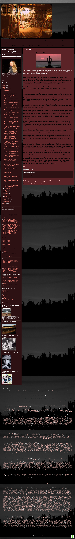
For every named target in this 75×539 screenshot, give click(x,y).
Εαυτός (41, 423)
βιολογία (55, 406)
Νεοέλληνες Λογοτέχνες (59, 471)
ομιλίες (28, 477)
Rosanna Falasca (6, 527)
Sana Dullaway (42, 527)
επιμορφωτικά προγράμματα (45, 434)
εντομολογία (61, 433)
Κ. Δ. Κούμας (30, 448)
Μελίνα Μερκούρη (50, 465)
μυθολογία (20, 470)
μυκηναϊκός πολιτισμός (38, 470)
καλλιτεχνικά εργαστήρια (7, 449)
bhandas (63, 509)
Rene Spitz (39, 526)
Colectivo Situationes (11, 511)
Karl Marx (10, 518)
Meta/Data (5, 521)
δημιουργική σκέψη (49, 416)
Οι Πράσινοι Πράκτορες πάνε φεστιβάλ (11, 277)
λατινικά (63, 458)
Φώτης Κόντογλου (25, 503)
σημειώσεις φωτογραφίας (8, 488)
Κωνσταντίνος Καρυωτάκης (56, 457)
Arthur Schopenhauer (28, 509)
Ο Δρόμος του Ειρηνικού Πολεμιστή (11, 117)
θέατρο (17, 440)
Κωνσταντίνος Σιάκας (66, 457)
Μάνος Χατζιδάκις (31, 463)
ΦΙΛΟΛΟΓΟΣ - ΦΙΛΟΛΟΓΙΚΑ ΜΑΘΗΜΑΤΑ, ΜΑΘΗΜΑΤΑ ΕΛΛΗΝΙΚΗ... (11, 186)
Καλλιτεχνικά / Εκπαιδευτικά (28, 40)
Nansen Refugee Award (21, 522)
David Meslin (38, 511)
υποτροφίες (35, 500)
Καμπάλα (28, 449)
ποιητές (46, 484)
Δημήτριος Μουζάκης (20, 416)
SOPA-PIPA (24, 528)
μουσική (53, 468)
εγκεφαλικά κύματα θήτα (49, 423)
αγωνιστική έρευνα (63, 390)
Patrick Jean (15, 524)
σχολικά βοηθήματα (26, 495)
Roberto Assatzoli (51, 526)
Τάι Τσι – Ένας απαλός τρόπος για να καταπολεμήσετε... (11, 115)
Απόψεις (39, 45)
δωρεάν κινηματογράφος (48, 422)
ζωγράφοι (27, 438)
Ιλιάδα (34, 443)
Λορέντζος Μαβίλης (45, 460)
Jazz (34, 517)
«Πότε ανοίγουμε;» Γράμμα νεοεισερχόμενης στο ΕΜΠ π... (11, 183)
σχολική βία (18, 496)
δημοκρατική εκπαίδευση (59, 416)
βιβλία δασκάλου (57, 405)
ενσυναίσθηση (55, 433)
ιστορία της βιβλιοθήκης (33, 445)
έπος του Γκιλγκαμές (36, 435)
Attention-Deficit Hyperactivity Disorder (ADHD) (50, 509)
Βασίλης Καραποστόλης (25, 405)
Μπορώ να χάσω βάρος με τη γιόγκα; (12, 100)
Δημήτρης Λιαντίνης (42, 415)
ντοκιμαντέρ (68, 474)
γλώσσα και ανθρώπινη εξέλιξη (52, 410)
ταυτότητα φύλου (18, 498)
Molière (62, 521)
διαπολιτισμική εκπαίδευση (25, 418)
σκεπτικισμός (29, 488)
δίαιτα (65, 417)
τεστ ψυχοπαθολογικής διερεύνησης (29, 498)
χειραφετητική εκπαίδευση (65, 504)
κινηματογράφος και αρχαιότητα (20, 453)
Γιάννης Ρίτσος (27, 409)
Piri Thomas (20, 525)
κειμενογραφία (29, 452)
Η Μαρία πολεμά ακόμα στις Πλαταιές (12, 166)
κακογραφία (60, 448)
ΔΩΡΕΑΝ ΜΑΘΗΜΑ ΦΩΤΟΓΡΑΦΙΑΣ (10, 153)
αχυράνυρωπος (5, 405)
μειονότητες (28, 465)
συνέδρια (5, 492)
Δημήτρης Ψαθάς (12, 416)
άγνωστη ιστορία (53, 390)
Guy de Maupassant (68, 515)
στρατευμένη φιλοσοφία (7, 490)
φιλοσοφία (5, 502)
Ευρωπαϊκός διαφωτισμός (17, 437)
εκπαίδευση (26, 426)
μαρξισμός (5, 464)
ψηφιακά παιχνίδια (15, 506)
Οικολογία (38, 40)
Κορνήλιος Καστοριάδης (43, 455)
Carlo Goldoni (29, 510)
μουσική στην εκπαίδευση (31, 469)
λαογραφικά (57, 458)
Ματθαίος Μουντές (20, 464)
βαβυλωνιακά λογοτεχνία (14, 405)
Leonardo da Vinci (49, 518)
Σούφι (56, 488)
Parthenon (9, 524)
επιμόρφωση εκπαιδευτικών (32, 434)
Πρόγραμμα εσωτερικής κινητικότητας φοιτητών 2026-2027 (11, 264)
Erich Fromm (33, 512)
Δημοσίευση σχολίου (31, 174)
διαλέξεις (6, 418)
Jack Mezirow (7, 517)
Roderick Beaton (60, 526)
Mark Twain (32, 520)
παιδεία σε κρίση (24, 480)
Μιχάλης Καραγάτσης (19, 468)
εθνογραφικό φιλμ (13, 424)
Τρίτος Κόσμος (12, 500)
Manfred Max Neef (65, 519)
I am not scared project (38, 516)
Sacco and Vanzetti (28, 527)
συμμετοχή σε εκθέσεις (41, 491)
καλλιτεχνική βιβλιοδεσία (19, 449)
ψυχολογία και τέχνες (30, 507)
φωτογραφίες (39, 503)
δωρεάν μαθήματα (58, 422)
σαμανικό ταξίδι (6, 487)
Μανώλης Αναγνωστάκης (40, 463)
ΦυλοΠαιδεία (55, 502)
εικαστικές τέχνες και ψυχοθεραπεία (40, 424)
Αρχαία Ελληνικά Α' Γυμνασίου (12, 398)
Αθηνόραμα (5, 297)
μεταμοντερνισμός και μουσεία (11, 466)
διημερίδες (63, 420)
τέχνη (40, 498)
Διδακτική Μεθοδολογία (28, 420)
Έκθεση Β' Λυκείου (56, 425)
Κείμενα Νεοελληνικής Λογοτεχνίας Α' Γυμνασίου (44, 450)
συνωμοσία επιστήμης (42, 493)
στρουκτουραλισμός (57, 490)
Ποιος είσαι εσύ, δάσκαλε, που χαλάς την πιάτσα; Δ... (11, 124)
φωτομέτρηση (5, 504)
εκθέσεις (5, 425)
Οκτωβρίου (6, 91)
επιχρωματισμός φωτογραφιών (13, 435)
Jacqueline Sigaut (22, 517)
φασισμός (45, 500)
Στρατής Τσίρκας (49, 490)
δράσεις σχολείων (69, 421)
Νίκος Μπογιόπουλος (40, 474)
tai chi (70, 528)
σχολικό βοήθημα (53, 496)
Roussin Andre (13, 527)
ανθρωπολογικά (6, 394)
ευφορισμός (25, 437)
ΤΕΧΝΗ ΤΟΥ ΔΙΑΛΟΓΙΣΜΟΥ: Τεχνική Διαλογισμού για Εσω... (11, 139)
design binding (46, 511)
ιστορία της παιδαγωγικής (38, 446)
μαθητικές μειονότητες (29, 462)
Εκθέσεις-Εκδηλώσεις (23, 45)
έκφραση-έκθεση (29, 430)
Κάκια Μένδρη (53, 448)
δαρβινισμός (16, 415)
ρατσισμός (30, 486)
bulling (4, 510)
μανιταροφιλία (12, 463)
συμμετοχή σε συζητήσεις (52, 491)
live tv (8, 519)
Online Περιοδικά (28, 42)
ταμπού (51, 497)
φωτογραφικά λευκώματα (58, 503)
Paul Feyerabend (23, 524)
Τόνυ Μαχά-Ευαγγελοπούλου (38, 499)
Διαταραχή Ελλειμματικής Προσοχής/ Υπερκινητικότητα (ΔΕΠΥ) (56, 418)
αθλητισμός (41, 391)
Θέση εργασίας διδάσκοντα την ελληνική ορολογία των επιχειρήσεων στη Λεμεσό (11, 212)
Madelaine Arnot (50, 519)
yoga (13, 529)
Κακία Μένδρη (46, 448)
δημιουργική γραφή (40, 416)
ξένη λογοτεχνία (20, 475)
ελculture (5, 302)
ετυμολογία (23, 436)
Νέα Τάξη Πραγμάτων (24, 471)
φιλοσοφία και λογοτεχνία (16, 502)
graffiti (15, 515)
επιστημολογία (61, 434)
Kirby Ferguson (23, 518)
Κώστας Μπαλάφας (35, 458)
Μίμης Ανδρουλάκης (54, 467)
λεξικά (34, 459)
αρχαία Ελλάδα (69, 397)
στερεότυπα (60, 489)
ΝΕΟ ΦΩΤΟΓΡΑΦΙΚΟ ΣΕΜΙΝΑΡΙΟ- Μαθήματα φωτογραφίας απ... (11, 144)
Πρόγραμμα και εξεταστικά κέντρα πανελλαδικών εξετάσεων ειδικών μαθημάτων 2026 (10, 261)
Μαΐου (5, 194)
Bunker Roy (10, 510)
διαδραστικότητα (37, 417)
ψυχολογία (21, 507)
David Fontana (31, 511)
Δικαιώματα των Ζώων (54, 40)
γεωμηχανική (39, 408)
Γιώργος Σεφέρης (32, 410)
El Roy (9, 512)
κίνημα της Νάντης (57, 452)
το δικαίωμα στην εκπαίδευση (25, 499)
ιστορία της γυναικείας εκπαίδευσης (49, 445)
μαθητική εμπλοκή (40, 462)
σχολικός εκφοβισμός (62, 496)
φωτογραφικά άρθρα (48, 503)
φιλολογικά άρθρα (57, 501)
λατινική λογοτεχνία (22, 459)
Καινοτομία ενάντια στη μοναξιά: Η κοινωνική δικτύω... (12, 149)
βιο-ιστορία (49, 406)
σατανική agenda (18, 487)
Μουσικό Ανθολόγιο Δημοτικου (43, 469)
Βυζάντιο (12, 408)
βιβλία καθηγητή (66, 405)
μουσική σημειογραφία (21, 469)
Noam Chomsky (44, 522)
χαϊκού (18, 504)
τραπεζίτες (5, 500)
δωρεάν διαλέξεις (38, 422)
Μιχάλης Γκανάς (11, 468)
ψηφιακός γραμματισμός (27, 506)
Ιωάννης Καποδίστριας (7, 448)
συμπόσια (68, 491)
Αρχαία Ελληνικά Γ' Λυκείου (26, 400)
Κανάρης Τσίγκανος (34, 449)
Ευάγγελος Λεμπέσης (51, 436)
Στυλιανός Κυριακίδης (66, 490)
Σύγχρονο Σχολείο (6, 491)
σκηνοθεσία (35, 488)
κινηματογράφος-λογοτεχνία (33, 453)
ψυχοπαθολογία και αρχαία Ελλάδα (42, 507)
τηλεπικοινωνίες (6, 499)
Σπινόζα (11, 489)
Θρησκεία (10, 443)
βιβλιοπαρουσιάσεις (23, 406)
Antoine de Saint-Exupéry (64, 508)
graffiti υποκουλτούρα (23, 515)
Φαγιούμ (40, 500)
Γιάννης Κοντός (19, 409)
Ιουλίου (6, 191)
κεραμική (36, 452)
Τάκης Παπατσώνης (45, 497)
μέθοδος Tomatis (19, 465)
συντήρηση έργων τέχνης (32, 493)
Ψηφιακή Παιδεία (13, 7)
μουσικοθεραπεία (67, 469)
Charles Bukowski (45, 510)
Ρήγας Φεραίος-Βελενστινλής (49, 486)
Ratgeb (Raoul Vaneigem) (20, 526)
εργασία (66, 435)
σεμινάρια (49, 487)
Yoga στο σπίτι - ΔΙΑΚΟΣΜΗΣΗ (10, 168)
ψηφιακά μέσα (6, 506)
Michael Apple (10, 521)
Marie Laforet (12, 520)
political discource (31, 525)
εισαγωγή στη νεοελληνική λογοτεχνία (56, 424)
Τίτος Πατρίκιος (14, 499)
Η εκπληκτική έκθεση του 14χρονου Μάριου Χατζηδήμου (11, 94)
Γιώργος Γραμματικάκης (54, 409)
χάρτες (44, 504)
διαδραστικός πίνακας (28, 417)
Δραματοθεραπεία (18, 42)
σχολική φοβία (45, 496)
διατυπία (21, 419)
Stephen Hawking (51, 528)
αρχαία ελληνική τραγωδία (52, 401)
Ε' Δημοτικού (35, 423)
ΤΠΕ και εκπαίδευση (59, 499)
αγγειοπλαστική (20, 390)
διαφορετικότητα (33, 419)
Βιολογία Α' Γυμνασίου (63, 406)
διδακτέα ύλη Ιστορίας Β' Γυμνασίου (15, 420)
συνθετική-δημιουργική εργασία (34, 492)
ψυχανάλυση (39, 506)
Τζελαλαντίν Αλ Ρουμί (66, 498)
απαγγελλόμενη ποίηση (38, 395)
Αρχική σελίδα (5, 40)
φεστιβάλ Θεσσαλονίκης (66, 500)
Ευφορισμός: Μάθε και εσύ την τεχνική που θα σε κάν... (11, 119)
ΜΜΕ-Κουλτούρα (27, 468)
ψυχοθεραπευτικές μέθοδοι (12, 507)
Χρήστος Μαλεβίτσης (58, 505)
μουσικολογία (5, 470)
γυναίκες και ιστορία (61, 414)
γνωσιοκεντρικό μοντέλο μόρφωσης (52, 411)
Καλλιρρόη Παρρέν (67, 448)
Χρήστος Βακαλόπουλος (47, 505)
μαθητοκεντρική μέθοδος (60, 462)
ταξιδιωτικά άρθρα (63, 497)
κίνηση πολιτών (67, 453)
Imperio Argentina (55, 516)
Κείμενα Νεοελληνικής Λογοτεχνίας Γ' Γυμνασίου (60, 451)
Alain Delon (52, 507)
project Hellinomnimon (62, 525)
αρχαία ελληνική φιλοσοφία (66, 401)
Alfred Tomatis (22, 508)
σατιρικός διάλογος (36, 487)
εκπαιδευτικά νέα (61, 427)
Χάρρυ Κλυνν (39, 504)
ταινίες (17, 497)
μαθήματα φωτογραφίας (28, 461)
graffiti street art (34, 515)
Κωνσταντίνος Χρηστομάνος (7, 458)
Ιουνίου (6, 193)
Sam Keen (36, 527)
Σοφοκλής (68, 488)
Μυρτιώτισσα (46, 470)
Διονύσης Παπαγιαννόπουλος (27, 421)
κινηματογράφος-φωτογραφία (45, 453)
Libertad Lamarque (64, 518)
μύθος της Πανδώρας (28, 470)
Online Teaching (49, 523)
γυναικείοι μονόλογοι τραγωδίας (14, 414)
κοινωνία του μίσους (57, 454)
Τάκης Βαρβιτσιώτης (36, 497)
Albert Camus (68, 507)
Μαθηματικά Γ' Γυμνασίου (56, 461)
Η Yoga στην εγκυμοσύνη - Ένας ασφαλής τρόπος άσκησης (11, 105)
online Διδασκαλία (17, 523)
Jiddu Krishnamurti (42, 517)
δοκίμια (46, 421)
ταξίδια (56, 497)
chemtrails (66, 510)
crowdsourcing (19, 511)
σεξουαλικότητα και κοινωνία (65, 487)
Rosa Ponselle (67, 526)
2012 (4, 203)
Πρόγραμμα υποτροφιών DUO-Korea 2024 (11, 271)
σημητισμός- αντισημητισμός (20, 488)
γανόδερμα (26, 408)
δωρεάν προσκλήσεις (17, 423)
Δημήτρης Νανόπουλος (62, 415)
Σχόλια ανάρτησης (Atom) (36, 183)
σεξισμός (56, 487)
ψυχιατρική (58, 506)
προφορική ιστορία (6, 486)
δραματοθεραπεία (60, 421)
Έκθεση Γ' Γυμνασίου (66, 425)
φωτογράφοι (67, 503)
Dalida (26, 511)
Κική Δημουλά (49, 452)
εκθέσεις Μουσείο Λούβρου (14, 425)
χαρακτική (32, 504)
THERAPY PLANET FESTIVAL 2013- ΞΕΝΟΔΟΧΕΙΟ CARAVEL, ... (11, 174)
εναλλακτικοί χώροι (31, 433)
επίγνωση (5, 434)
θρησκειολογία (16, 443)
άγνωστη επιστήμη (43, 390)
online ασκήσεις (69, 522)
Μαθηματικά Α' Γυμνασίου (45, 461)
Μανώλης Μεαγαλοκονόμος (50, 463)
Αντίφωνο (5, 298)
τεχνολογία (56, 498)
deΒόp (4, 293)
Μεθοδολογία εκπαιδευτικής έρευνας (63, 464)
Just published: (6, 240)
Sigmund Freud (67, 527)
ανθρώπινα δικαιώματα (59, 393)
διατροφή (15, 419)
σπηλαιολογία (5, 489)
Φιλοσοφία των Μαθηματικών (28, 502)
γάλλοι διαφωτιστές (19, 408)
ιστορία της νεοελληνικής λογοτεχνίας (24, 446)
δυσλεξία (20, 422)
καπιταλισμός (49, 449)
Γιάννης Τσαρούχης (36, 409)
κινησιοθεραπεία (6, 454)
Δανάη (10, 415)
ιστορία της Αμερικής (9, 445)
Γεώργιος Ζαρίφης (64, 408)
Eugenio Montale (55, 512)
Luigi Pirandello (36, 519)
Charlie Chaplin (53, 510)
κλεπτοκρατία (40, 454)
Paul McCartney (37, 524)
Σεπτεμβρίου (7, 188)
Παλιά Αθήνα (16, 481)
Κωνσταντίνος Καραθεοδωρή (44, 457)
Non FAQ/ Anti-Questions (53, 522)
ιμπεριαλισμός (41, 443)
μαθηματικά (37, 461)
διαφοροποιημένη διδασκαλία (44, 419)
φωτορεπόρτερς (12, 504)
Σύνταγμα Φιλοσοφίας (46, 492)
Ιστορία (55, 443)
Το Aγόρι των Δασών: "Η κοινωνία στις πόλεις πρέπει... (11, 162)
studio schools (64, 528)
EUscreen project (63, 512)
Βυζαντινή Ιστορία (58, 407)
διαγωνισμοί (67, 416)
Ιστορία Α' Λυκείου (7, 444)
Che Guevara (60, 510)
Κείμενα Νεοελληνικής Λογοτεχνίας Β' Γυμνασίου (18, 451)
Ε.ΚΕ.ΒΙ (5, 301)
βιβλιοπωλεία (34, 406)
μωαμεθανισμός (62, 470)
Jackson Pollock (14, 517)
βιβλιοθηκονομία (12, 406)
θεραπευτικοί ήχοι (37, 441)
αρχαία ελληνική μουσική (28, 401)
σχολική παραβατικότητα (37, 496)
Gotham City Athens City (7, 515)
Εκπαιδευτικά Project (49, 42)
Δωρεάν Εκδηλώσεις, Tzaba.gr (9, 299)
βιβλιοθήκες (5, 406)
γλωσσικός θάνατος (26, 411)
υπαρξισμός (23, 500)
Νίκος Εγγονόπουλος (7, 474)
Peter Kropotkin (58, 524)
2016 (4, 82)
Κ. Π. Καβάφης (38, 448)
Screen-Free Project (58, 527)
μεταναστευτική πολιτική (42, 466)
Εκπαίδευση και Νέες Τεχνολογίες (14, 427)
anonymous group (54, 508)
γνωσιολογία (62, 411)
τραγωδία (68, 499)
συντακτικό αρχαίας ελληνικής (61, 492)
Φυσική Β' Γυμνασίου (62, 502)
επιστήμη (54, 434)
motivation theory (68, 521)
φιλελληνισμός (33, 501)
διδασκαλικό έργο (38, 420)
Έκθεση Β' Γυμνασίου (46, 425)
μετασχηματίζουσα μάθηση (60, 466)
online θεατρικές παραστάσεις (29, 523)
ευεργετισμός (60, 436)
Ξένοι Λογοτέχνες (29, 475)
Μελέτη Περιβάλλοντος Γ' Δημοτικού (38, 465)
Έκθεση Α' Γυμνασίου (26, 425)
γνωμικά (42, 411)
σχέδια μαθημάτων (51, 493)
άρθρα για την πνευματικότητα (15, 397)
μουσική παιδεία (12, 469)
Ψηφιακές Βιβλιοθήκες (60, 42)
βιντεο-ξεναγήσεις (41, 406)
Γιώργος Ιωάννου (64, 409)
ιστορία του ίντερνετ (27, 447)
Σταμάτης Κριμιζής (43, 489)
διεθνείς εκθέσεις (47, 420)
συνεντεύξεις (22, 492)
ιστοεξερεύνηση (49, 443)
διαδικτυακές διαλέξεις (7, 417)
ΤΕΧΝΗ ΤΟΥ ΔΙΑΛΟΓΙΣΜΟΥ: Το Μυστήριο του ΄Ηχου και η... (12, 134)
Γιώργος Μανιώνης (13, 410)
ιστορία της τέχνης (50, 446)
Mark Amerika (25, 520)
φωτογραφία (32, 503)
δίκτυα (19, 421)
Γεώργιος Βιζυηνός (54, 408)
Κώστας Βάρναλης (26, 458)
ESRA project (47, 512)
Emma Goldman (21, 512)
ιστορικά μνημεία (66, 447)
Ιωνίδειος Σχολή (23, 448)
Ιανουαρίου (7, 201)
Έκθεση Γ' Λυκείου (7, 426)
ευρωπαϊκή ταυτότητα (6, 437)
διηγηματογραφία (56, 420)
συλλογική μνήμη (32, 491)
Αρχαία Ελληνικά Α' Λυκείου (28, 398)
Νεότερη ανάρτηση (29, 181)
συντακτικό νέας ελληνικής (20, 493)
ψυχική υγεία (65, 506)
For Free (5, 294)
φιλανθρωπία (5, 501)
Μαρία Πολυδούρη (67, 463)
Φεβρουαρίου (7, 199)
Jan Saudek (29, 517)
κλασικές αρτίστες (15, 454)
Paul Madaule (30, 524)
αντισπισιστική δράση (40, 394)
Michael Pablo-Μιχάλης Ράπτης (20, 521)
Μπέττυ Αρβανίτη (13, 470)
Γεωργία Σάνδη (45, 408)
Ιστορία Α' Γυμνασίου (64, 443)
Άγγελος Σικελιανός (34, 390)
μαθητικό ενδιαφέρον (49, 462)
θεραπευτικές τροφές (16, 441)
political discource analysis (42, 525)
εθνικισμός (5, 424)
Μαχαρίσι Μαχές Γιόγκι (30, 464)
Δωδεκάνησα (26, 422)
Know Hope (29, 518)
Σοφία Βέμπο (61, 488)
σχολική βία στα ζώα (27, 496)
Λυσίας (9, 461)
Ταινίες (11, 40)
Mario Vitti (19, 520)
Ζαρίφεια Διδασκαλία (66, 437)
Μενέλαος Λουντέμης (68, 465)
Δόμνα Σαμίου (52, 421)
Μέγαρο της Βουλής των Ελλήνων (49, 464)
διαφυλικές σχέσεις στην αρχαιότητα (58, 419)
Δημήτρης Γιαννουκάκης (32, 415)
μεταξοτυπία (52, 466)
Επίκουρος (23, 434)
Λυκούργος (65, 460)
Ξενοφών (36, 475)
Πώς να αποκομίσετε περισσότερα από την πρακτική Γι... (12, 110)
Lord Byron (23, 519)
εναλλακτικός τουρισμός (41, 433)
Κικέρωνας (43, 452)
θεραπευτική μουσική (27, 441)
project (52, 525)
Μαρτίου (6, 198)
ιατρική (22, 443)
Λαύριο (29, 459)
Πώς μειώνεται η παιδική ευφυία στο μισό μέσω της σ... (12, 165)
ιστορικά (58, 447)
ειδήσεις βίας (21, 424)
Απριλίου (6, 196)
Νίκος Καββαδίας (16, 474)
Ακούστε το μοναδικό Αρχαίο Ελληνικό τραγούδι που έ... (11, 170)
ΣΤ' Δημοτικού (33, 489)
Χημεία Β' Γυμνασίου (27, 505)
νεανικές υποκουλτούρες (35, 471)
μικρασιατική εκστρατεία (12, 467)
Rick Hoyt (44, 526)
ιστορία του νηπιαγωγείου (49, 447)
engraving (27, 512)
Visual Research (32, 45)
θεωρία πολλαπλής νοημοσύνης (20, 442)
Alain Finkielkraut (60, 507)
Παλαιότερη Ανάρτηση (66, 181)
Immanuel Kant (47, 516)
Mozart (6, 522)
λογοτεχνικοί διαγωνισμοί (35, 460)
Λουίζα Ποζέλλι (53, 460)
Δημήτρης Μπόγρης (53, 415)
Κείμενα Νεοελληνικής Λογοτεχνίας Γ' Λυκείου (13, 452)
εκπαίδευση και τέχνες (28, 427)
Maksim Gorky (57, 519)
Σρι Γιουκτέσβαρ (25, 489)
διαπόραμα (35, 418)
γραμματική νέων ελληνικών (23, 412)
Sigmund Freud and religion (8, 528)
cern (35, 510)
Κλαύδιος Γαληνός (24, 454)
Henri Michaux (22, 516)
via (24, 166)
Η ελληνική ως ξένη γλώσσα (8, 42)
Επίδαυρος (10, 434)
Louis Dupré (29, 519)
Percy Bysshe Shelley (45, 524)
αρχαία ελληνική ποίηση (40, 401)
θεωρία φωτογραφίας (66, 442)
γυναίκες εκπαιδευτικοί (36, 414)
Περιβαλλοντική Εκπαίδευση (66, 40)
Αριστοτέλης (25, 397)
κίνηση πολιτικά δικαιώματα (57, 453)
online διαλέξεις (8, 523)
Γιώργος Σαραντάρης (22, 410)
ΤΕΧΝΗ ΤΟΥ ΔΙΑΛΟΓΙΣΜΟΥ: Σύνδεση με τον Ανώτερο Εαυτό (12, 156)
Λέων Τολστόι (56, 459)
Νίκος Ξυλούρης (48, 474)
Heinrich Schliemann (8, 516)
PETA (52, 524)
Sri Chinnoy (44, 528)
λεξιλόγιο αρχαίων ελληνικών (46, 459)
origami (55, 523)
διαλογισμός (13, 418)
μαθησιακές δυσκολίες (7, 462)
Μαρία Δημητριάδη (59, 463)
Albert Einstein (6, 508)
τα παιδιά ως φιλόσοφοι (9, 497)
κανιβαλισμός (42, 449)
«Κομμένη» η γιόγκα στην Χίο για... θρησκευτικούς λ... (12, 147)
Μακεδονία (68, 462)
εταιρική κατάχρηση (15, 436)
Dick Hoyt (52, 511)
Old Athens (62, 522)
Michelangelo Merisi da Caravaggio (52, 521)
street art (58, 528)
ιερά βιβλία (29, 443)
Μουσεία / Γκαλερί (6, 45)
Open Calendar (6, 295)
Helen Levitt (16, 516)
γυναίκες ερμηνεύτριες (48, 414)
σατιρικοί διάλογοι (27, 487)
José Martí (59, 517)
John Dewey (53, 517)
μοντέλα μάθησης (35, 468)
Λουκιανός (60, 460)
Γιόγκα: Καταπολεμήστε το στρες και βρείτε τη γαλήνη (12, 108)
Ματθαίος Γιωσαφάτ (12, 464)
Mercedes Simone (57, 520)
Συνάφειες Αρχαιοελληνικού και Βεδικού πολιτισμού (11, 122)
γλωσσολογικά (35, 411)
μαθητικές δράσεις (18, 462)
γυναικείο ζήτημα (61, 413)
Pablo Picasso (65, 523)
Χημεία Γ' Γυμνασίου (37, 505)
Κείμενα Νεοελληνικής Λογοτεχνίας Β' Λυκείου (39, 451)
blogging (68, 509)
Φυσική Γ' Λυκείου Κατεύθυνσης (14, 503)
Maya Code (50, 520)
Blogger (42, 535)
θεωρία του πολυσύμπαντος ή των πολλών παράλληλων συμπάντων (48, 442)
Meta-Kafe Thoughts (66, 520)
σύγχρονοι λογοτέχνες (15, 491)
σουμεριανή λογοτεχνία (49, 488)
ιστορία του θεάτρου (17, 447)
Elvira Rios (14, 512)
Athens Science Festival (8, 278)
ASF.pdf (5, 283)
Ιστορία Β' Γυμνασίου (18, 444)
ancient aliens (40, 508)
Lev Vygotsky (57, 518)
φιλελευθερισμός (25, 501)
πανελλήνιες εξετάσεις (25, 481)
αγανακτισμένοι (12, 390)
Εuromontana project (57, 437)
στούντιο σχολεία (67, 489)
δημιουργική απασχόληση (30, 416)
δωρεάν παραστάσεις (8, 423)
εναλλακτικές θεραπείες (8, 433)
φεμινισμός (51, 500)
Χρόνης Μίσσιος (7, 172)
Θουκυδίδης (5, 443)
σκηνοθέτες (41, 488)
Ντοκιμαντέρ (18, 40)
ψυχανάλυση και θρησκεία (48, 506)
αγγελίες (26, 390)
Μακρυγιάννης (5, 463)
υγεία (18, 500)
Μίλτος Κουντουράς (45, 467)
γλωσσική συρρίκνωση (17, 411)
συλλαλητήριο (23, 491)
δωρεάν (31, 422)
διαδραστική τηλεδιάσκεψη (18, 417)
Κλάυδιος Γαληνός (32, 454)
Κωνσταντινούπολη (17, 458)
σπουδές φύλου (17, 489)
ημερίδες (70, 438)
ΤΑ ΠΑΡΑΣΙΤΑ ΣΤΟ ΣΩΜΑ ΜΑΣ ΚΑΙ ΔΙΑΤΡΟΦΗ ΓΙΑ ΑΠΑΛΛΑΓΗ (11, 142)
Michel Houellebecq (40, 521)
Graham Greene (43, 515)
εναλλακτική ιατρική (21, 433)
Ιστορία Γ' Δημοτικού (41, 444)
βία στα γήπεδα (49, 405)
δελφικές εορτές (23, 415)
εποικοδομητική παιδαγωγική (25, 435)
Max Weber (45, 520)
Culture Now (5, 291)
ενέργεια (49, 433)
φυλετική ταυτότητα (47, 502)
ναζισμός (68, 470)
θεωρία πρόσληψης (31, 442)
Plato (25, 525)
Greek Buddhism (7, 157)
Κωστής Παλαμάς (43, 458)
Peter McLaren (65, 524)
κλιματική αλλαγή (48, 454)
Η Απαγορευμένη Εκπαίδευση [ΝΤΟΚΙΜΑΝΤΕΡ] (10, 96)
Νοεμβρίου (6, 90)
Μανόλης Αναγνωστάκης (21, 463)
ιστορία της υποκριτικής (61, 446)
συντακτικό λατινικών (8, 493)
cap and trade (16, 510)
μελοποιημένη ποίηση (59, 465)
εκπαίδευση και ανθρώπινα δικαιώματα (56, 426)
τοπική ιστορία (49, 499)
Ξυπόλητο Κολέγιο (43, 475)
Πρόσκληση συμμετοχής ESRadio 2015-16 (11, 256)
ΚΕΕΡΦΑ (13, 450)
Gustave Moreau (60, 515)
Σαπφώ (12, 487)
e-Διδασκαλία (58, 511)
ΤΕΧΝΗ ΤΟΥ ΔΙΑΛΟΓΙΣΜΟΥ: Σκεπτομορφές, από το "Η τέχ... (11, 137)
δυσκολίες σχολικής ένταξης (10, 422)
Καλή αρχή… (5, 252)
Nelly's (38, 522)
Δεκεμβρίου (7, 88)
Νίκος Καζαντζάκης (24, 474)
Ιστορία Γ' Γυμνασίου (30, 444)
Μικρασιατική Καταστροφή (25, 467)
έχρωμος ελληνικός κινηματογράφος (45, 437)
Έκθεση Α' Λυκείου (36, 425)
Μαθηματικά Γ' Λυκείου (66, 461)
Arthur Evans (10, 509)
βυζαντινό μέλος (6, 408)
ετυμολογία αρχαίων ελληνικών (32, 436)
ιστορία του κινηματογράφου (38, 447)
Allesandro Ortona (32, 508)
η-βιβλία (46, 438)
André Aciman (47, 508)
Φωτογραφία (45, 40)
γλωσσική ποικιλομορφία (7, 411)
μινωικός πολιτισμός (63, 467)
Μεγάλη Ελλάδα (39, 464)
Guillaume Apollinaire (52, 515)
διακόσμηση (70, 417)
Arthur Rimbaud (18, 509)
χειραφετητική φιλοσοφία (7, 505)
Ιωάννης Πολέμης (16, 448)
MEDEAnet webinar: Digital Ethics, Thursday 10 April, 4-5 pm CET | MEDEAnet (11, 281)
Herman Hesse (29, 516)
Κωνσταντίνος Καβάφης (34, 457)
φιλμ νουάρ (50, 501)
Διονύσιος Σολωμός (38, 421)
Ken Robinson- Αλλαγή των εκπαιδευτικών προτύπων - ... (11, 160)
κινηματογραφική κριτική (67, 452)
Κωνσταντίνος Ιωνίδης (24, 457)
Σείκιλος (43, 487)
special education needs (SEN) (34, 528)
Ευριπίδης (67, 436)
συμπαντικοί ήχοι (61, 491)
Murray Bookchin (12, 522)
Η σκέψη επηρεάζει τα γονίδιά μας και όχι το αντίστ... (11, 129)
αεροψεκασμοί (20, 391)
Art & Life (5, 290)
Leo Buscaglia (41, 518)
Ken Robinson (16, 518)
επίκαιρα (16, 434)
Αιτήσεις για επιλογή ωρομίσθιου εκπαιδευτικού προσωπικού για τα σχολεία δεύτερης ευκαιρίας (10, 269)
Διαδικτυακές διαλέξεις (38, 42)
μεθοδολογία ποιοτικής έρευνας (8, 465)
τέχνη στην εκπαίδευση (47, 498)
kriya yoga (35, 518)
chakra (39, 510)
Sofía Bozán (19, 528)
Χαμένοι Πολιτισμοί (25, 504)
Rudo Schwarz (20, 527)
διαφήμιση (26, 419)
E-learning (65, 511)
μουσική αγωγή (59, 468)
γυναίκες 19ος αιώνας (26, 414)
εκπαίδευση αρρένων (34, 426)
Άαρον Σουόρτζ (5, 390)
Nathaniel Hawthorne (31, 522)
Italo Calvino (69, 516)
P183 (59, 523)
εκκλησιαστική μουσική (18, 426)
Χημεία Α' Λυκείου (17, 505)
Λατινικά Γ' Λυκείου (12, 459)
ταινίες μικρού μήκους (26, 497)
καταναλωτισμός (57, 449)
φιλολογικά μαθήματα (66, 501)
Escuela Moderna (40, 512)
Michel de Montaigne (31, 521)
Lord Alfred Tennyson (15, 519)
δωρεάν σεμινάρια (27, 423)
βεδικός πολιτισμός (34, 405)
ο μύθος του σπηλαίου (53, 475)
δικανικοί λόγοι (13, 421)
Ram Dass (12, 526)
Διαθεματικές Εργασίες (48, 417)
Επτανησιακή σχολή (45, 435)
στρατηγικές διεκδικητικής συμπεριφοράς (37, 490)
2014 (4, 85)
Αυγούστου (6, 190)
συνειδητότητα (13, 492)
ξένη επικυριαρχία (11, 475)
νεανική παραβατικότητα (47, 471)
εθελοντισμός (58, 423)
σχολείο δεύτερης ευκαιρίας (63, 493)
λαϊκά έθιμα (51, 458)
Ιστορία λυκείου (69, 444)
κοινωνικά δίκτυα (66, 454)
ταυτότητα (11, 498)
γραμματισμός (35, 412)
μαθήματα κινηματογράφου (17, 461)
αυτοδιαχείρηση (23, 404)
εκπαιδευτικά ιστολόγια (51, 427)
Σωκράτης (70, 496)
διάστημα (41, 418)
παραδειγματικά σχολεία (54, 481)
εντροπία (67, 433)
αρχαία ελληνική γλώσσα (57, 400)
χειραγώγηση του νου (52, 504)
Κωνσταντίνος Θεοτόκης (14, 457)
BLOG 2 (62, 45)
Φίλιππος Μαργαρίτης (42, 501)
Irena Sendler (62, 516)
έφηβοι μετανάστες (33, 437)
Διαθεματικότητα (59, 417)
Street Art (14, 45)
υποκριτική (29, 500)
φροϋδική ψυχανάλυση (38, 502)
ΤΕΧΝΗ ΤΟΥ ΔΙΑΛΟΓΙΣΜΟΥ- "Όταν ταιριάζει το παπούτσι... (11, 132)
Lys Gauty (43, 519)
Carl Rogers (23, 510)
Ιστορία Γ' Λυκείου (51, 444)
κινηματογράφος (8, 453)
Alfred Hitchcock (14, 508)
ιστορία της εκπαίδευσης (66, 445)
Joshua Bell (65, 517)
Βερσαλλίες (42, 405)
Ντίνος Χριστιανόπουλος (57, 474)
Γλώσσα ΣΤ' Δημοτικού (64, 410)
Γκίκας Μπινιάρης (42, 410)
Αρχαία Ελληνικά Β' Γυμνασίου (44, 398)
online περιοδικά (41, 523)
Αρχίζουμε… (5, 251)
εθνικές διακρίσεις (66, 423)
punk (8, 526)
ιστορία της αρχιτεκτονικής (20, 445)
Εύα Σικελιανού (43, 436)
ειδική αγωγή (28, 424)
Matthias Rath (38, 520)
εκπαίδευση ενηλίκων (43, 426)
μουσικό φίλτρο (53, 469)
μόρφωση (42, 468)
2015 (4, 84)
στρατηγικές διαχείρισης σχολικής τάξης (20, 490)
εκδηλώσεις (67, 424)
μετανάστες (21, 466)
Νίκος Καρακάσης (32, 474)
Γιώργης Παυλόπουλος (45, 409)
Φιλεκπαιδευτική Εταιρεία (15, 501)
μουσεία (47, 468)
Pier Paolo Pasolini (12, 525)
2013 (4, 87)
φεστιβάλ (58, 500)
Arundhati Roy (36, 509)
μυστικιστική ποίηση (54, 470)
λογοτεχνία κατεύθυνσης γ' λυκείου (22, 460)
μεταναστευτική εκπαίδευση (30, 466)
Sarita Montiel (50, 527)
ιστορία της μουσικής (10, 446)
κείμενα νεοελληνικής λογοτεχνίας (24, 450)
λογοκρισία (62, 459)
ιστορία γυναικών (60, 444)
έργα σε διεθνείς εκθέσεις (56, 435)
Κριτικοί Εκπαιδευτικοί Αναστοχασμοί (51, 45)
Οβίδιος (61, 475)
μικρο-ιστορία (37, 467)
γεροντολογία (32, 408)
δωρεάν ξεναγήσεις (68, 422)
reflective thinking (31, 526)
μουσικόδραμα (60, 469)
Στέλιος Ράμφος (52, 489)
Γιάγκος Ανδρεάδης (11, 409)
